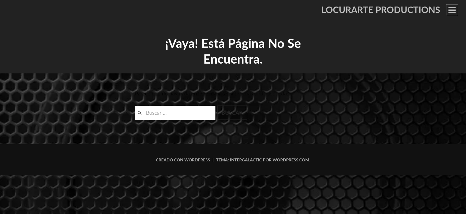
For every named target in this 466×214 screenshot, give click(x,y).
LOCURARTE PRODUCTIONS (380, 9)
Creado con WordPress (183, 159)
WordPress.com (291, 159)
